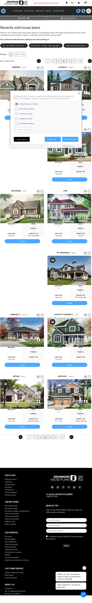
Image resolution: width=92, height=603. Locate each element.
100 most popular (11, 493)
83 (63, 61)
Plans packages (10, 539)
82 (58, 61)
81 (53, 61)
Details (69, 180)
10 (11, 54)
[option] (23, 85)
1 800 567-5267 (52, 497)
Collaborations (10, 485)
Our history (8, 589)
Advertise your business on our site (17, 560)
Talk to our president (12, 519)
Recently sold (9, 490)
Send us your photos (12, 517)
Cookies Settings (23, 129)
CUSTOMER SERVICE (14, 569)
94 (80, 61)
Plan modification (11, 542)
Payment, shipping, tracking (14, 573)
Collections (8, 482)
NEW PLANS (38, 11)
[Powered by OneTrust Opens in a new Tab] (72, 146)
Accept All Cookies (70, 139)
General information (12, 514)
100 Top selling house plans (14, 46)
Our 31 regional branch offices (15, 591)
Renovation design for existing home (17, 511)
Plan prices (8, 537)
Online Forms (12, 502)
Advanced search (11, 480)
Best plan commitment (12, 594)
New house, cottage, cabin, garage (46, 46)
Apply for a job (10, 522)
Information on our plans (13, 553)
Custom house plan (11, 545)
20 (18, 54)
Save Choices (22, 139)
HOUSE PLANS (16, 11)
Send (66, 546)
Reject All (52, 139)
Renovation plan (10, 547)
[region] (46, 119)
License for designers (12, 558)
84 (68, 61)
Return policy (9, 575)
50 (24, 54)
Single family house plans (77, 46)
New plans (8, 487)
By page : (4, 55)
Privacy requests (10, 524)
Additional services (11, 550)
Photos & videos (10, 495)
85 (73, 61)
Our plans (10, 476)
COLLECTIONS (28, 11)
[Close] (79, 93)
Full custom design (11, 509)
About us (9, 585)
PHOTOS (47, 11)
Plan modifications (11, 506)
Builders (7, 555)
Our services (11, 533)
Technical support (11, 578)
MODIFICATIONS (57, 11)
